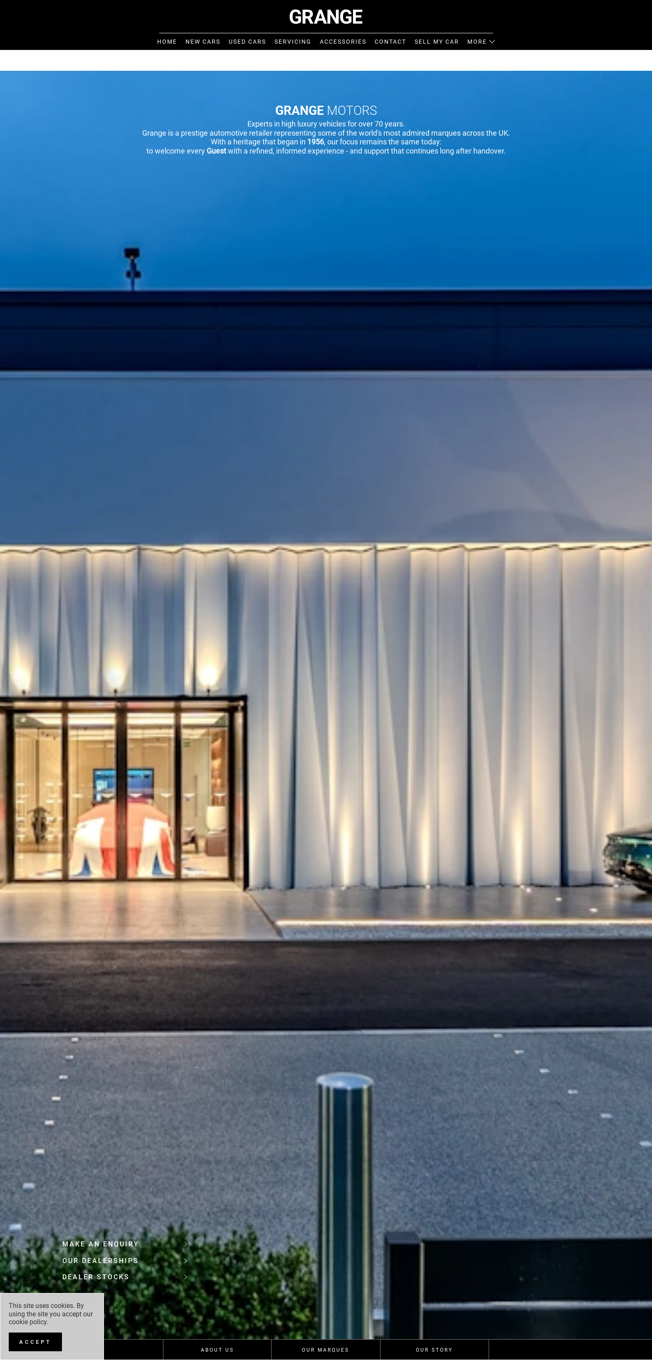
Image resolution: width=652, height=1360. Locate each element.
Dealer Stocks (124, 1277)
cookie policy (28, 1322)
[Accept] (35, 1342)
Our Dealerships (124, 1261)
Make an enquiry (124, 1244)
